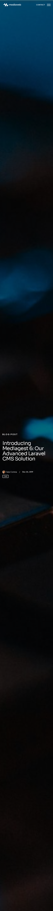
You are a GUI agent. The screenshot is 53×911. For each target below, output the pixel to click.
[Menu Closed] (49, 5)
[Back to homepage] (12, 4)
